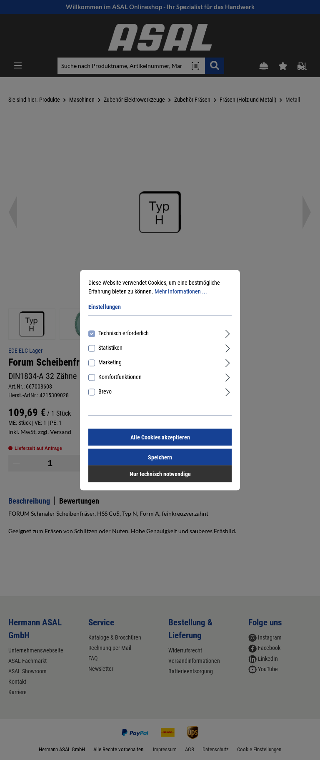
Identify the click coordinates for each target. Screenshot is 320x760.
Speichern (160, 457)
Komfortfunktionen (120, 376)
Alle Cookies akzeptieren (160, 437)
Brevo (105, 391)
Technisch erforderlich (123, 332)
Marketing (110, 362)
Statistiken (110, 347)
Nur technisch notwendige (160, 473)
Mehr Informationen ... (181, 291)
